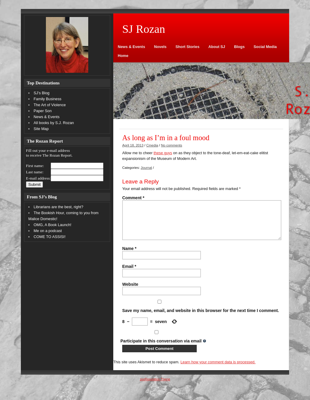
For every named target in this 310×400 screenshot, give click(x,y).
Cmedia (152, 145)
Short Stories (187, 46)
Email (129, 273)
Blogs (239, 46)
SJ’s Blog (41, 93)
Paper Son (43, 111)
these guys (163, 153)
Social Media (265, 46)
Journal (146, 167)
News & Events (131, 46)
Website (130, 291)
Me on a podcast (48, 230)
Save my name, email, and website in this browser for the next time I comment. (200, 317)
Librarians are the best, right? (58, 207)
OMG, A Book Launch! (53, 225)
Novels (160, 46)
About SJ (216, 46)
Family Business (47, 99)
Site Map (41, 128)
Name (129, 255)
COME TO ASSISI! (50, 236)
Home (123, 55)
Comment (133, 197)
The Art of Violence (50, 105)
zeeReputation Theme (155, 386)
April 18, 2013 (132, 145)
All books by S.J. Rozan (54, 123)
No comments (171, 145)
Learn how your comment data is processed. (217, 369)
